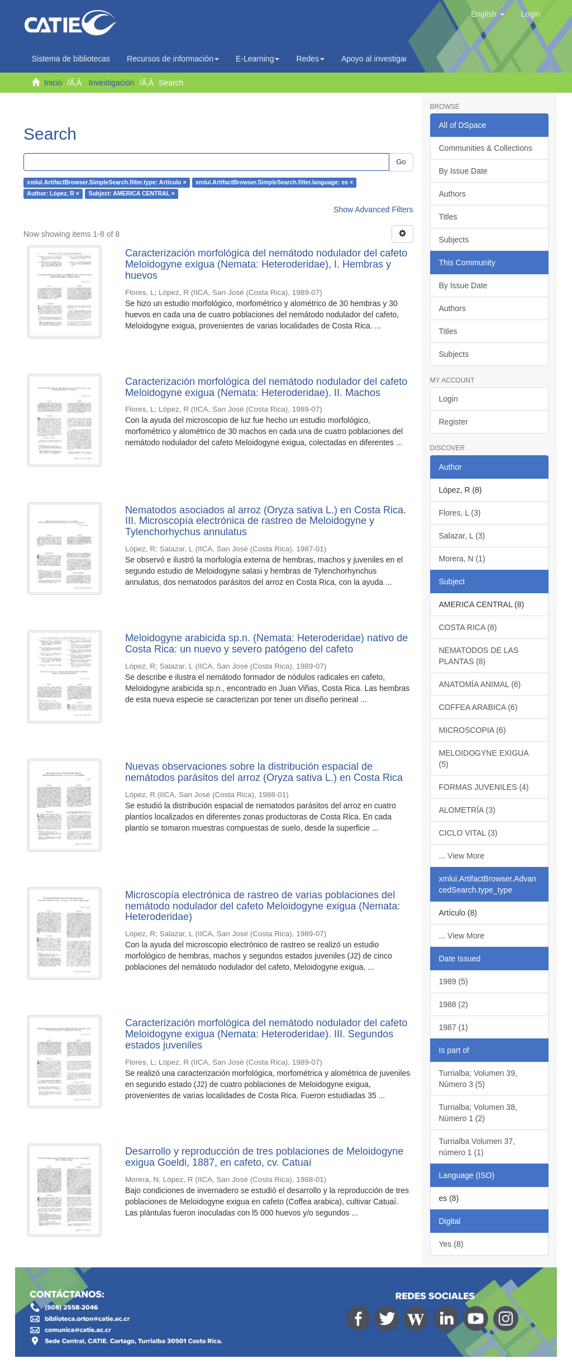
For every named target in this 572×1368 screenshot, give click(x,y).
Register (453, 421)
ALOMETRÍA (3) (467, 809)
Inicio (53, 82)
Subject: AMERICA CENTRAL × (131, 193)
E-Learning (258, 58)
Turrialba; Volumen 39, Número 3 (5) (478, 1079)
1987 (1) (453, 1027)
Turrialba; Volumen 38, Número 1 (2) (478, 1113)
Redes (310, 58)
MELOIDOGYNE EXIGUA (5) (484, 759)
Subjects (454, 239)
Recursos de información (173, 58)
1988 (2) (453, 1004)
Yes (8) (451, 1244)
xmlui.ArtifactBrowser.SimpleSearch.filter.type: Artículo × (106, 182)
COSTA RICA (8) (468, 627)
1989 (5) (453, 981)
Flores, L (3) (460, 512)
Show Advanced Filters (373, 209)
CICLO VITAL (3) (468, 832)
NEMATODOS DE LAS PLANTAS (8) (479, 656)
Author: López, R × (53, 193)
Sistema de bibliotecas (71, 58)
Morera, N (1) (462, 558)
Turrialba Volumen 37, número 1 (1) (477, 1147)
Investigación (112, 82)
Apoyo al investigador (381, 58)
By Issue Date (463, 170)
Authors (452, 193)
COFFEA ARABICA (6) (478, 707)
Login (448, 398)
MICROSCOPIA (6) (472, 730)
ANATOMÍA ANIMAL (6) (480, 684)
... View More (461, 855)
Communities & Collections (485, 148)
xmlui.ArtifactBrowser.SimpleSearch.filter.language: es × (274, 182)
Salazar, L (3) (462, 535)
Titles (448, 216)
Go (401, 162)
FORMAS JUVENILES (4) (484, 787)
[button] (488, 14)
